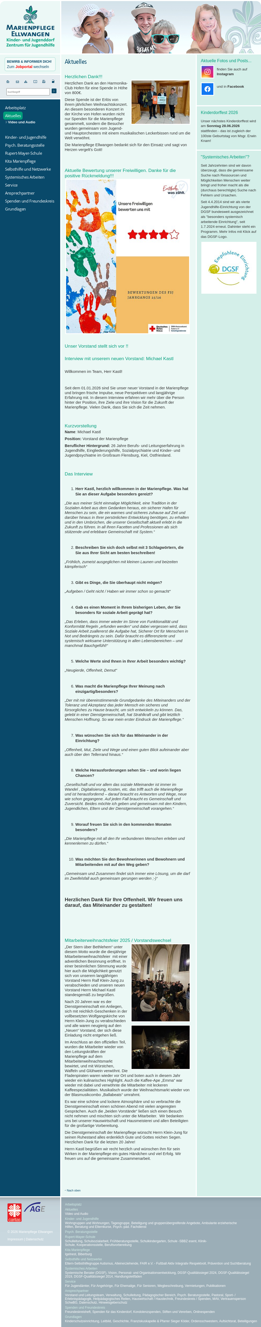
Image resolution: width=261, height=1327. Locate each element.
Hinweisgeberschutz (113, 1302)
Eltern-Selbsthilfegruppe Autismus (89, 1263)
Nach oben (74, 1190)
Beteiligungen (247, 1321)
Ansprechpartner (77, 1291)
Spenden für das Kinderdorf (112, 1312)
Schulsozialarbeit (96, 1241)
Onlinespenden (204, 1312)
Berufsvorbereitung (118, 1245)
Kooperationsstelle (89, 1245)
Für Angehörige (102, 1286)
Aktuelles (71, 1209)
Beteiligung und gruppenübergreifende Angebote (165, 1223)
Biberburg (85, 1254)
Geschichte (121, 1321)
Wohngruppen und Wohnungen (87, 1223)
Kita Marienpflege (77, 1250)
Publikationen (216, 1286)
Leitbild (106, 1321)
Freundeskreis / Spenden (193, 1299)
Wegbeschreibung (170, 1286)
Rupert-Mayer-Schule (80, 1237)
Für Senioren (146, 1286)
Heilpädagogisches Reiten (111, 1299)
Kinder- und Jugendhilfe (82, 1219)
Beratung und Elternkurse (93, 1227)
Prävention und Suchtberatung (229, 1263)
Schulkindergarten (153, 1241)
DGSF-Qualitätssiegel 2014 (93, 1276)
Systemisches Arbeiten (81, 1268)
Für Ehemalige (125, 1286)
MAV (216, 1299)
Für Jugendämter (77, 1286)
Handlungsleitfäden (128, 1276)
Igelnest (70, 1254)
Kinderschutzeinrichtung (82, 1321)
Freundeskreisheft (78, 1312)
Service (70, 1281)
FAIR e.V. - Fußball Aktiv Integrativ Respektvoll (173, 1263)
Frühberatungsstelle (124, 1241)
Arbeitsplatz (73, 1204)
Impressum (15, 1239)
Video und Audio (21, 122)
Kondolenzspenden (147, 1312)
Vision (112, 1273)
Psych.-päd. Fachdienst (129, 1227)
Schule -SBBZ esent (182, 1241)
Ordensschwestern (204, 1321)
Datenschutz (35, 1239)
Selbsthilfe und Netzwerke (83, 1259)
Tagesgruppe (120, 1223)
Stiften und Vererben (176, 1312)
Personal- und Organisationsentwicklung (147, 1273)
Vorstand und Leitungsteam (84, 1295)
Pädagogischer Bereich (159, 1295)
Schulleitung (73, 1241)
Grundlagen (73, 1317)
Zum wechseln (29, 64)
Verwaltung (113, 1295)
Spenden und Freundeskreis (85, 1307)
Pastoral (217, 1295)
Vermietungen (195, 1286)
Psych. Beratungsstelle (81, 1232)
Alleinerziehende (126, 1263)
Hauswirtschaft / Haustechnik (152, 1299)
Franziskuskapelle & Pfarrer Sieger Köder (159, 1321)
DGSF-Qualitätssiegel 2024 (197, 1273)
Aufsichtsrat (227, 1321)
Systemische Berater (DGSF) (85, 1273)
